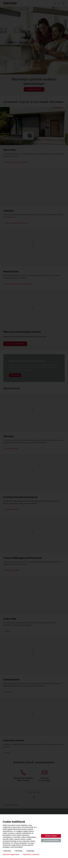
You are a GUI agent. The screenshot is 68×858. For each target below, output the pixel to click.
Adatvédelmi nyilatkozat (31, 854)
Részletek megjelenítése (11, 854)
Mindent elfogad (51, 836)
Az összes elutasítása (50, 840)
